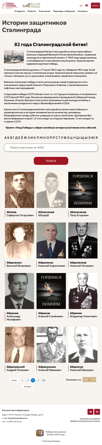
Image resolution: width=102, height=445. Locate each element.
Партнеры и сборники (64, 11)
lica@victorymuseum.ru (17, 418)
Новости (31, 11)
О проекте (19, 11)
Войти (95, 5)
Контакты (83, 11)
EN (81, 5)
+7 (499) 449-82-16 (13, 421)
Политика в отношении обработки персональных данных (85, 419)
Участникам (44, 11)
